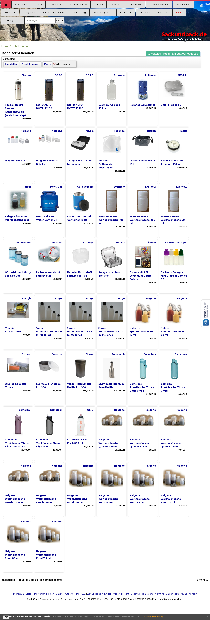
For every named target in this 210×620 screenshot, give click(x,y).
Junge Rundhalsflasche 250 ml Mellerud (80, 331)
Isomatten (10, 12)
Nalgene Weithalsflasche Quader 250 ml (171, 443)
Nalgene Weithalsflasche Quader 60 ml (46, 499)
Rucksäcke (136, 4)
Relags (27, 186)
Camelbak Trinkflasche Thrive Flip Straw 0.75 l (17, 443)
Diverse (151, 242)
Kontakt (193, 593)
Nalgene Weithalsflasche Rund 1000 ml (77, 499)
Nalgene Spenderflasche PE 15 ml (141, 331)
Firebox (26, 75)
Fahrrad (99, 4)
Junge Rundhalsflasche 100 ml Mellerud (49, 331)
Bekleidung (56, 4)
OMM (90, 409)
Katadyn (88, 242)
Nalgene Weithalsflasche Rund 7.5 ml (46, 555)
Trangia (89, 130)
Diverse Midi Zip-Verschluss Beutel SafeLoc (141, 276)
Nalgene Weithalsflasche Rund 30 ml (171, 499)
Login (179, 12)
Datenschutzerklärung (68, 593)
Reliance (150, 75)
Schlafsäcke (21, 4)
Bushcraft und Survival (54, 12)
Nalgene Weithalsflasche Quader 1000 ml (108, 443)
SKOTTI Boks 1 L (171, 104)
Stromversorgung (158, 4)
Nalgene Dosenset (16, 160)
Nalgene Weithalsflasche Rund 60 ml (15, 555)
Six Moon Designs (176, 242)
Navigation (29, 12)
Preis (47, 64)
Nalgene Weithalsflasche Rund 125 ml (108, 499)
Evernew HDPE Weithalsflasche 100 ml (111, 220)
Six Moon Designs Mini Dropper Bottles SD (174, 276)
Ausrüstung (80, 12)
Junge (58, 298)
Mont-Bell (56, 186)
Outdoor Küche (78, 4)
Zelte (39, 4)
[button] (173, 54)
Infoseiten (144, 12)
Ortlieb (151, 130)
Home (5, 46)
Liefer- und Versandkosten (40, 593)
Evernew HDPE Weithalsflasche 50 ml (173, 220)
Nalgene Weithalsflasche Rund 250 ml (140, 499)
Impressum (19, 593)
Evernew (119, 75)
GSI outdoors (85, 186)
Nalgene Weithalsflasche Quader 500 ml (15, 499)
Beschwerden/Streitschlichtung (147, 593)
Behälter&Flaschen (23, 46)
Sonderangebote (103, 12)
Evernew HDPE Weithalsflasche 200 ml (142, 220)
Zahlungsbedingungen (99, 593)
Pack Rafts (116, 4)
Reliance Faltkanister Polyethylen (106, 164)
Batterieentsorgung (176, 593)
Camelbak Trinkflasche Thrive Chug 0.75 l (142, 387)
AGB (83, 593)
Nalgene (26, 130)
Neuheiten (126, 12)
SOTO (58, 75)
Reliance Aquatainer (142, 104)
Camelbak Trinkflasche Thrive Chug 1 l (173, 387)
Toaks (183, 130)
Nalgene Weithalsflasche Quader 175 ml (140, 443)
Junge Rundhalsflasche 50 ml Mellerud (110, 331)
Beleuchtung (183, 4)
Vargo (90, 354)
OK (6, 617)
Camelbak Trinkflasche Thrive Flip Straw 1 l (48, 443)
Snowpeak (118, 354)
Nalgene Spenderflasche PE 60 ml (173, 331)
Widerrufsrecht (121, 593)
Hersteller (163, 12)
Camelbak (149, 354)
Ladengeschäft (13, 20)
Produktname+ (31, 64)
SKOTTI (182, 75)
